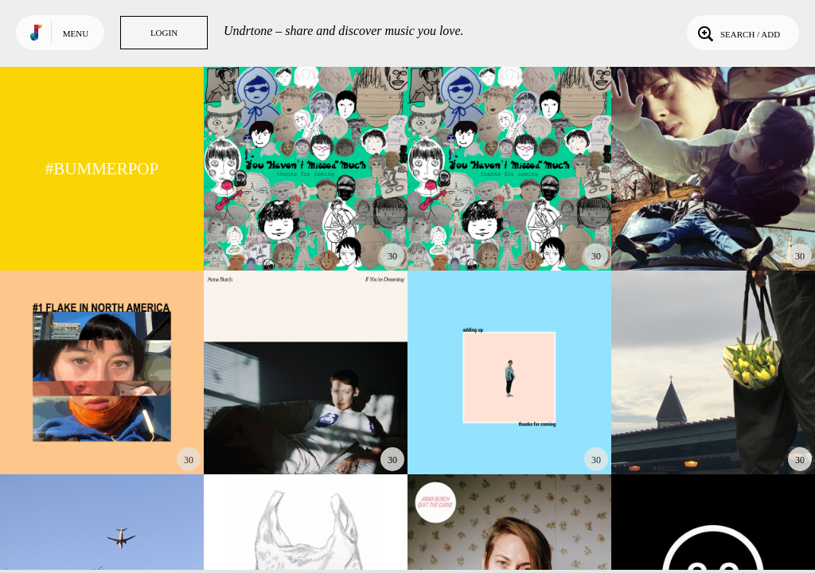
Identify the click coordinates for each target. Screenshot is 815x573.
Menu (75, 33)
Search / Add (737, 32)
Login (163, 32)
